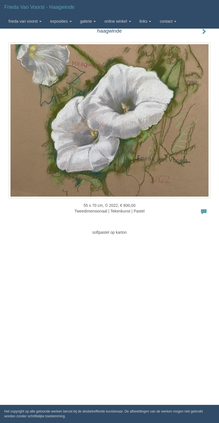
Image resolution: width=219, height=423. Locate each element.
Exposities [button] (60, 21)
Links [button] (145, 21)
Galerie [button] (88, 21)
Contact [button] (168, 21)
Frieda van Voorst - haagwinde (39, 7)
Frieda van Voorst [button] (25, 21)
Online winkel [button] (117, 21)
